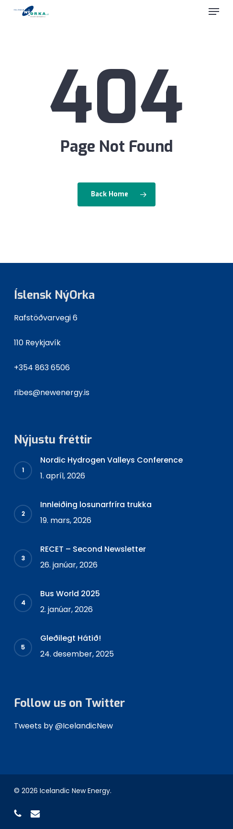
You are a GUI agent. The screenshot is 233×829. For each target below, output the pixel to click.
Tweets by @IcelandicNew (63, 725)
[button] (214, 11)
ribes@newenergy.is (51, 392)
